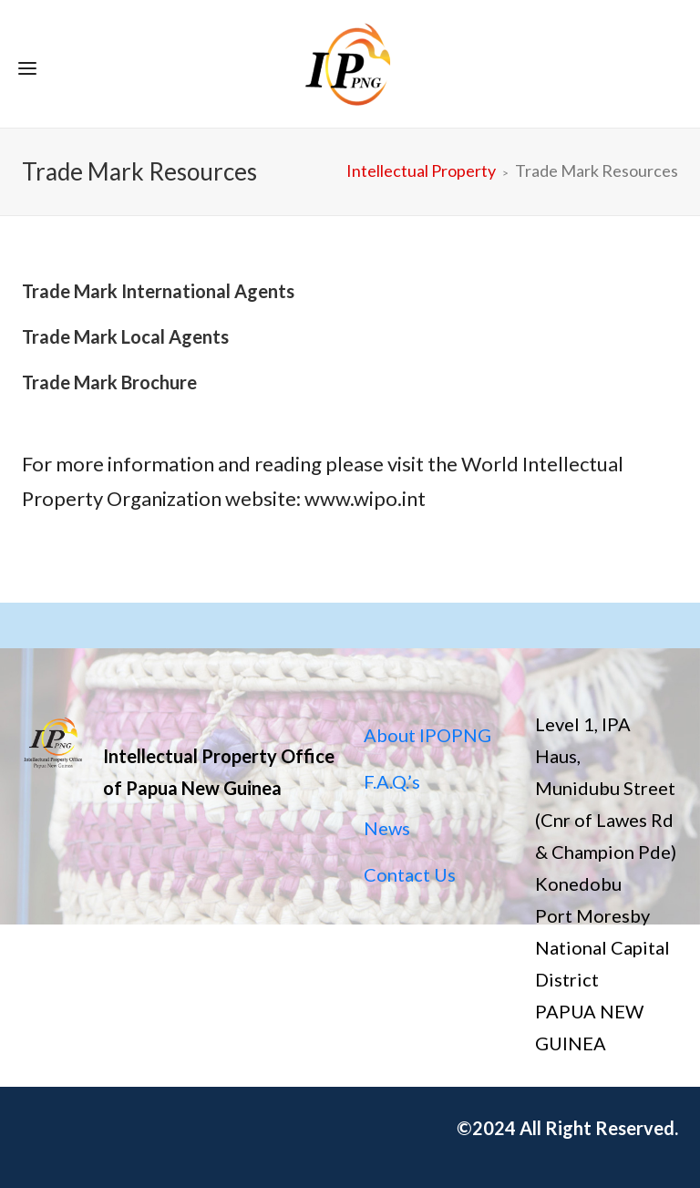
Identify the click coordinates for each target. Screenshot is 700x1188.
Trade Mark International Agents (158, 291)
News (387, 828)
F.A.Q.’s (392, 781)
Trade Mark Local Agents (125, 336)
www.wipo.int (365, 498)
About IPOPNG (427, 735)
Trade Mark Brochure (109, 382)
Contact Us (410, 874)
